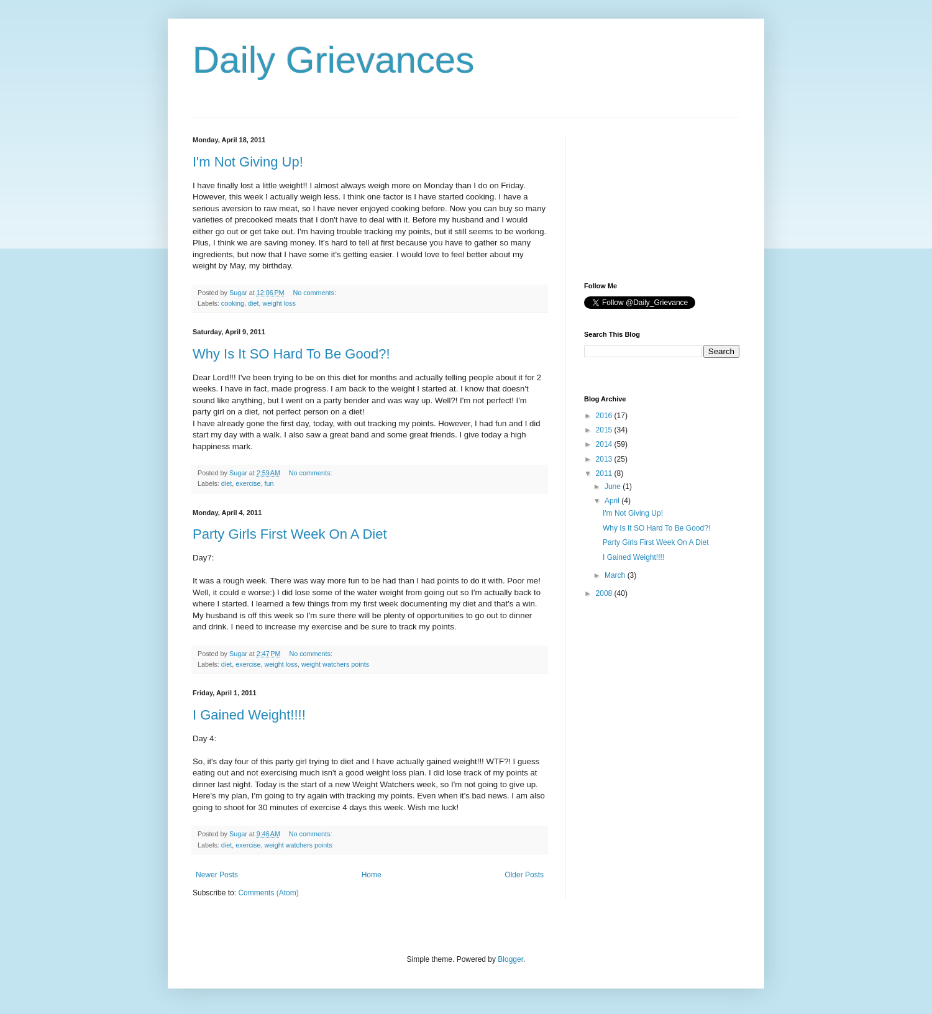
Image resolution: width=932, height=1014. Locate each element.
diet (253, 303)
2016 (605, 415)
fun (268, 483)
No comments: (315, 292)
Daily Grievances (334, 60)
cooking (232, 303)
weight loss (278, 303)
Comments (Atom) (268, 892)
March (616, 575)
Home (371, 874)
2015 (605, 430)
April (613, 500)
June (614, 486)
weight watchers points (335, 664)
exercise (247, 483)
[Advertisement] (646, 198)
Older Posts (524, 874)
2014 (605, 444)
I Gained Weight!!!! (249, 715)
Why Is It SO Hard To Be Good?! (291, 354)
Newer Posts (217, 874)
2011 (605, 473)
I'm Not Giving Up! (248, 162)
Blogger (510, 959)
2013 (605, 459)
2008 (605, 593)
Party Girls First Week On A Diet (290, 534)
